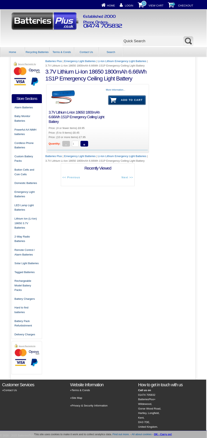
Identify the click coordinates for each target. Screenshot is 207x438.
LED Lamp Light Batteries (24, 207)
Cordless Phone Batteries (24, 145)
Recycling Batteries (37, 52)
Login (129, 5)
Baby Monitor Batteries (22, 118)
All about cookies (141, 434)
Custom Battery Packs (24, 159)
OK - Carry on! (163, 434)
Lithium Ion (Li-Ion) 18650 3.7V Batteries (26, 223)
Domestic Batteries (26, 183)
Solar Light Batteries (27, 263)
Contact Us (86, 52)
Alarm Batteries (24, 107)
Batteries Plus (53, 61)
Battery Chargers (25, 298)
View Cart (156, 5)
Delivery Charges (25, 334)
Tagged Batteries (25, 272)
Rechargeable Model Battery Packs (23, 285)
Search (111, 52)
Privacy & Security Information (90, 405)
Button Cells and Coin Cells (24, 172)
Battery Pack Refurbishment (23, 323)
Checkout (185, 5)
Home (111, 5)
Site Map (77, 397)
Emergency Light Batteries (80, 61)
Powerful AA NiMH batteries (26, 132)
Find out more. (121, 434)
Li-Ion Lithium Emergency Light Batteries (122, 61)
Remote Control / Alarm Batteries (25, 252)
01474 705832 (146, 394)
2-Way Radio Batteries (22, 239)
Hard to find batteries (22, 310)
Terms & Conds (62, 52)
